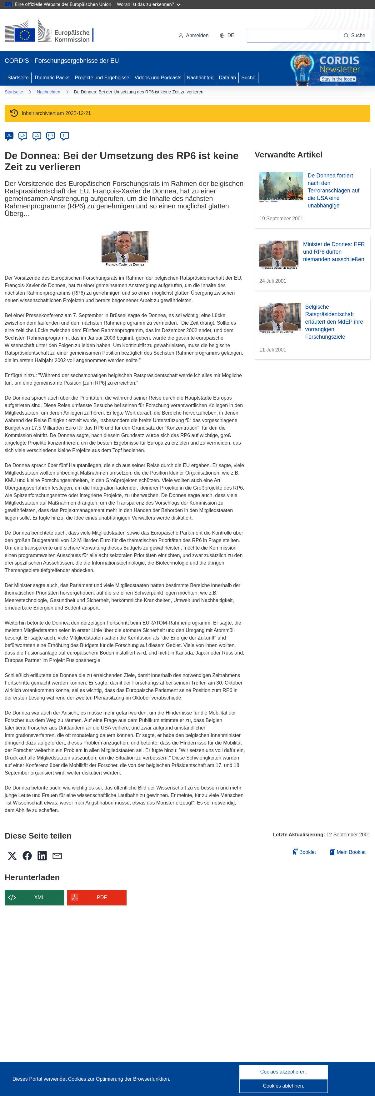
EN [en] (23, 135)
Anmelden (193, 35)
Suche (248, 77)
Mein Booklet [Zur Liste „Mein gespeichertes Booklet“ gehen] (348, 852)
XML (39, 897)
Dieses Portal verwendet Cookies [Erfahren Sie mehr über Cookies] (50, 1079)
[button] (227, 35)
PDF (102, 897)
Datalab (227, 77)
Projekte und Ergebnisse (102, 77)
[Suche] (354, 35)
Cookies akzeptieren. (283, 1071)
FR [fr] (50, 135)
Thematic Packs (52, 77)
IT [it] (64, 135)
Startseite (18, 77)
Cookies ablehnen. (283, 1086)
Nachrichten (200, 77)
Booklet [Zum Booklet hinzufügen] (304, 851)
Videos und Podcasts (158, 77)
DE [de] (9, 135)
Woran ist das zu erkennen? (148, 4)
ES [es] (36, 135)
